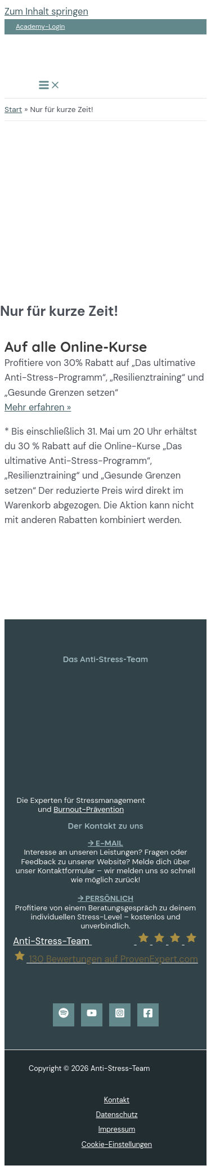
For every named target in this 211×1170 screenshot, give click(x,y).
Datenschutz (116, 1114)
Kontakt (116, 1100)
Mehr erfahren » (38, 407)
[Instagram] (120, 1014)
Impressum (117, 1129)
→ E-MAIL (105, 843)
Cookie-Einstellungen (117, 1144)
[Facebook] (148, 1014)
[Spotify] (63, 1014)
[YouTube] (91, 1014)
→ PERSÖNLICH (105, 898)
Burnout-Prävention (88, 809)
